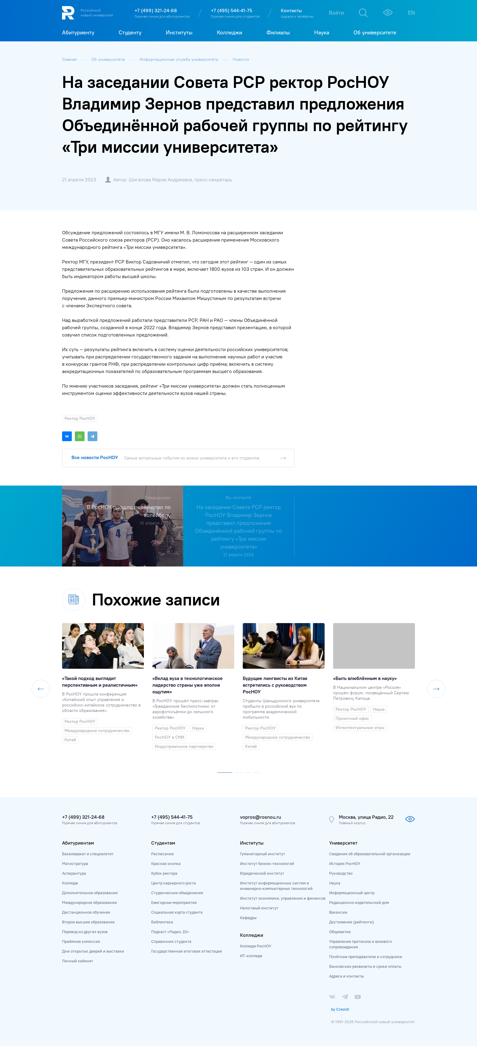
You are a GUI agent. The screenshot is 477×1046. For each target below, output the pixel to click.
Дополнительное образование (90, 892)
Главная (70, 59)
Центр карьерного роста (173, 882)
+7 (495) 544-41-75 (231, 10)
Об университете (108, 59)
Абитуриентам (78, 843)
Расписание (162, 853)
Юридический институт (262, 873)
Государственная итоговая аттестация (186, 951)
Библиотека (162, 921)
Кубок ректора (164, 873)
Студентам (163, 843)
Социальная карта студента (177, 912)
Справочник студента (171, 941)
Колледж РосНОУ (255, 945)
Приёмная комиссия (81, 941)
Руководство (341, 873)
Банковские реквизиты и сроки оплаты (365, 966)
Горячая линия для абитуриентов (162, 16)
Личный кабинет (77, 960)
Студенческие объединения (177, 892)
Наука (334, 882)
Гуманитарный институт (262, 853)
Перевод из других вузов (85, 931)
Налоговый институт (259, 907)
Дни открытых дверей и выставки (93, 951)
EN (411, 12)
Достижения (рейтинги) (351, 921)
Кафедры (248, 917)
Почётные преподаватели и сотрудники (365, 956)
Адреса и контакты (346, 976)
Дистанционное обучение (86, 912)
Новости (241, 59)
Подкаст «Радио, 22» (170, 931)
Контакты (291, 10)
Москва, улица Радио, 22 (366, 817)
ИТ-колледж (251, 955)
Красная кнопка (166, 863)
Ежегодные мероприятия (174, 902)
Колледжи (251, 935)
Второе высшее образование (88, 921)
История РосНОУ (344, 863)
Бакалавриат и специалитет (87, 853)
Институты (251, 843)
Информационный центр (351, 892)
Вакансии (338, 912)
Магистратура (75, 863)
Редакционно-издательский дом (359, 902)
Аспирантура (74, 873)
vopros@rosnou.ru (260, 817)
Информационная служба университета (179, 59)
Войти (336, 12)
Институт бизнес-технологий (267, 863)
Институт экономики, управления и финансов (283, 898)
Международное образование (89, 902)
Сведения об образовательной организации (369, 853)
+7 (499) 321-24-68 (155, 10)
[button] (224, 771)
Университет (343, 843)
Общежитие (340, 931)
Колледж (70, 882)
